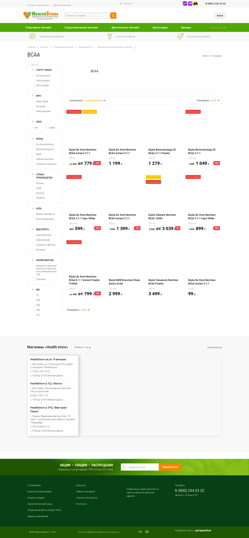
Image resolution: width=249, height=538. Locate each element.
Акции (65, 465)
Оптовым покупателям (38, 5)
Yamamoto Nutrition (46, 164)
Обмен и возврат (85, 491)
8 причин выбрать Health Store (44, 510)
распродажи (102, 465)
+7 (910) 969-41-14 (39, 426)
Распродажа (43, 80)
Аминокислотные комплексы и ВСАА (114, 47)
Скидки (81, 465)
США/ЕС (40, 198)
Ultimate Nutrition (45, 159)
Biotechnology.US (45, 149)
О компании (34, 485)
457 (38, 315)
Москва (127, 3)
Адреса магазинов (62, 5)
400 (38, 310)
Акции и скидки (36, 497)
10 (37, 295)
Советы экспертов (86, 497)
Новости (81, 485)
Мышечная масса (45, 214)
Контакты (81, 503)
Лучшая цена (43, 75)
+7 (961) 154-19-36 (39, 371)
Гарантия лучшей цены (40, 503)
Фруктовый (42, 101)
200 (38, 300)
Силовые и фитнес (46, 245)
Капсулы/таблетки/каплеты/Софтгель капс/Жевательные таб (46, 270)
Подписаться (170, 466)
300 (38, 305)
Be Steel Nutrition (45, 144)
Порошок (41, 279)
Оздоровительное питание (81, 27)
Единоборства (43, 235)
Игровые (40, 249)
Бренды (186, 27)
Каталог (44, 47)
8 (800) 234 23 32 (215, 3)
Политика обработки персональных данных (98, 532)
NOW (38, 154)
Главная (31, 47)
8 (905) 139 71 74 (39, 395)
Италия (40, 193)
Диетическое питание (125, 27)
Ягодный (40, 106)
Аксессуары (160, 27)
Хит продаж (42, 85)
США (38, 188)
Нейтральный (43, 111)
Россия (40, 183)
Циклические (43, 240)
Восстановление (45, 219)
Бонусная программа (39, 491)
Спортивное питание (38, 27)
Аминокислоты (85, 47)
